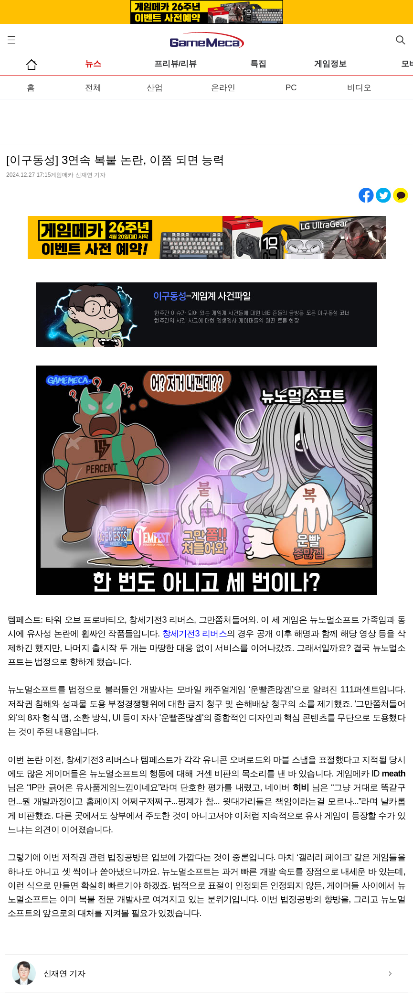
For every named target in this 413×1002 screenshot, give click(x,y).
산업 (155, 87)
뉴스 (93, 63)
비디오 (359, 87)
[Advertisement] (206, 119)
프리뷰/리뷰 (175, 63)
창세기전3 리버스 (194, 633)
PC (291, 87)
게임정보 (330, 63)
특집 (258, 63)
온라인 (223, 87)
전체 (93, 87)
